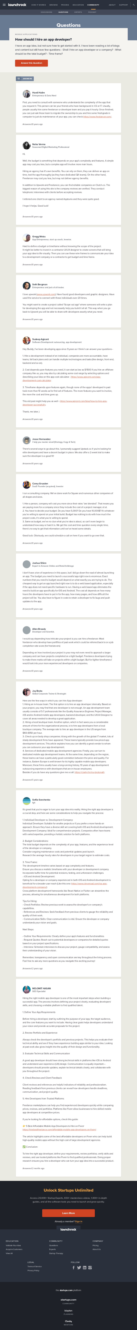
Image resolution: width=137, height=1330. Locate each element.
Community (93, 5)
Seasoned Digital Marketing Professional (50, 147)
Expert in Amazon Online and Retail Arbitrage (53, 566)
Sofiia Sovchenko (41, 799)
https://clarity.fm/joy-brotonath (89, 772)
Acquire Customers (14, 1249)
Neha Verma (38, 144)
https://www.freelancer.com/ (97, 116)
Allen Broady (39, 629)
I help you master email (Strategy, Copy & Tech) (53, 442)
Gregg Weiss (39, 236)
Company (98, 1241)
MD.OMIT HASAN (41, 988)
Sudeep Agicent (40, 339)
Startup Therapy (56, 1253)
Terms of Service (35, 1267)
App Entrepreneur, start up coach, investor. (51, 239)
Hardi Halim (38, 92)
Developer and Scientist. (43, 632)
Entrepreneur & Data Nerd (44, 95)
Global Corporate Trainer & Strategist (49, 693)
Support (123, 5)
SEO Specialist (39, 991)
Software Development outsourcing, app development (57, 342)
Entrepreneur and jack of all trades (48, 287)
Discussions (46, 12)
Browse (54, 5)
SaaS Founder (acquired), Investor (47, 486)
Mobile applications (26, 34)
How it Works (38, 5)
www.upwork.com (46, 294)
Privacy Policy (34, 1271)
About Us (97, 1249)
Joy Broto (37, 691)
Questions (63, 12)
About (112, 5)
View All (9, 1253)
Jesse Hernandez (41, 439)
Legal (31, 1262)
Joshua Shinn (39, 563)
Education (78, 5)
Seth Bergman (39, 284)
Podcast (92, 12)
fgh (33, 802)
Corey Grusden (40, 483)
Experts (78, 12)
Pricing (65, 5)
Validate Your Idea (14, 1245)
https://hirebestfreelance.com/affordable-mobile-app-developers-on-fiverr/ (59, 1129)
